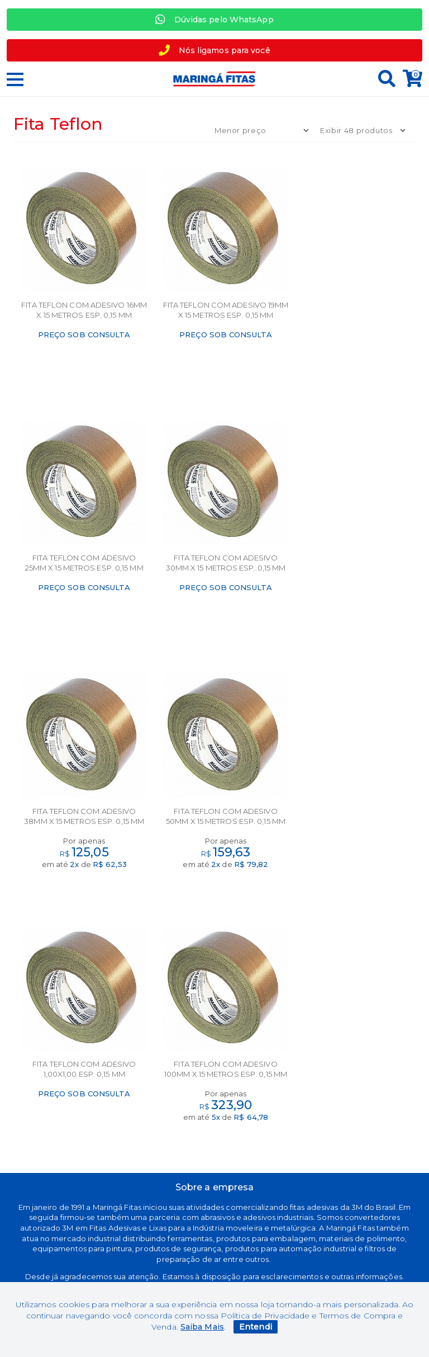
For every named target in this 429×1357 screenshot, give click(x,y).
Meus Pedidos (353, 1070)
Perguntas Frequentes (353, 1087)
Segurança (76, 1070)
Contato (214, 1070)
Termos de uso (76, 1087)
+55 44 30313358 (353, 1122)
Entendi (255, 1327)
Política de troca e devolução (76, 1105)
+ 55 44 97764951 (353, 1104)
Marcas (76, 1053)
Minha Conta (353, 1053)
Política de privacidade (76, 1122)
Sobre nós (215, 1053)
